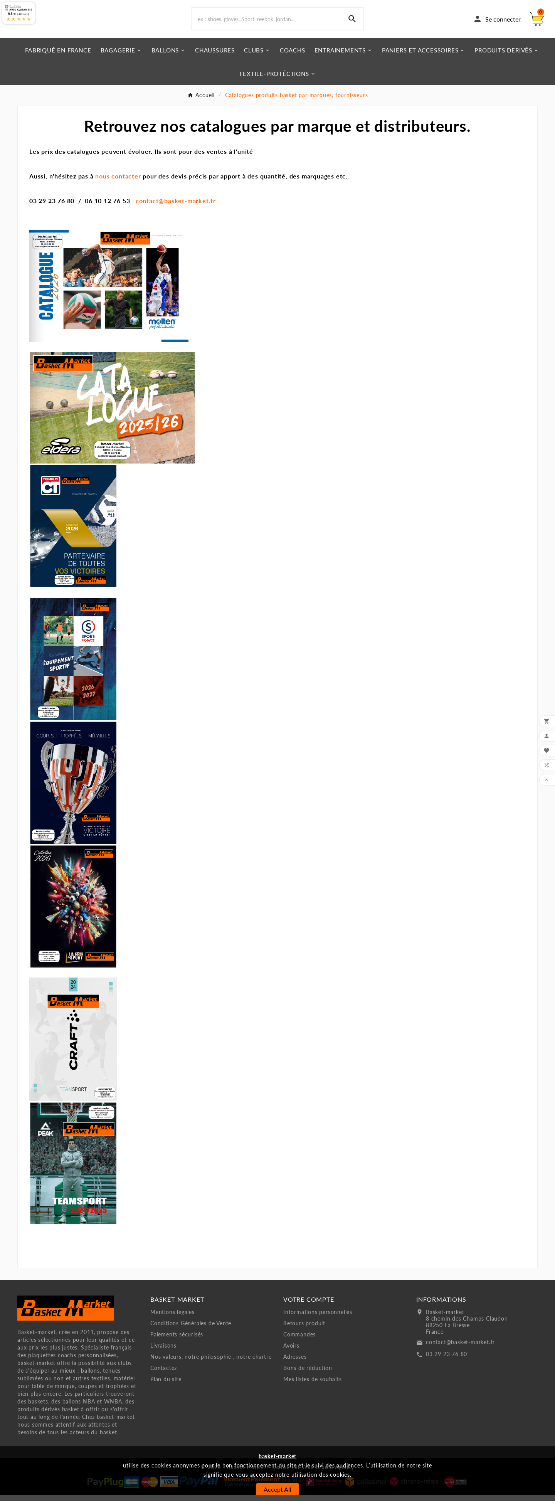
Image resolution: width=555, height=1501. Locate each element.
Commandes (299, 1340)
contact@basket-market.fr (176, 206)
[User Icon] (497, 22)
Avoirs (291, 1351)
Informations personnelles (317, 1317)
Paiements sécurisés (176, 1340)
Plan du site (166, 1385)
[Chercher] (266, 22)
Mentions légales (172, 1317)
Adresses (294, 1362)
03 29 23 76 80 (446, 1359)
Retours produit (304, 1329)
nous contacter (117, 181)
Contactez (163, 1373)
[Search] (352, 22)
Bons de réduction (307, 1373)
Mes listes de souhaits (312, 1385)
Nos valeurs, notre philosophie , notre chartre (211, 1362)
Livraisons (163, 1351)
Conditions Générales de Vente (190, 1329)
